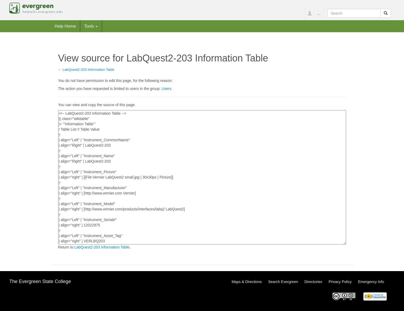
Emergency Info (371, 282)
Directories (313, 282)
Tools (91, 26)
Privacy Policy (340, 282)
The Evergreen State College (40, 281)
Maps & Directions (247, 282)
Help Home (65, 26)
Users (166, 88)
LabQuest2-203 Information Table (88, 70)
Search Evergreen (283, 282)
